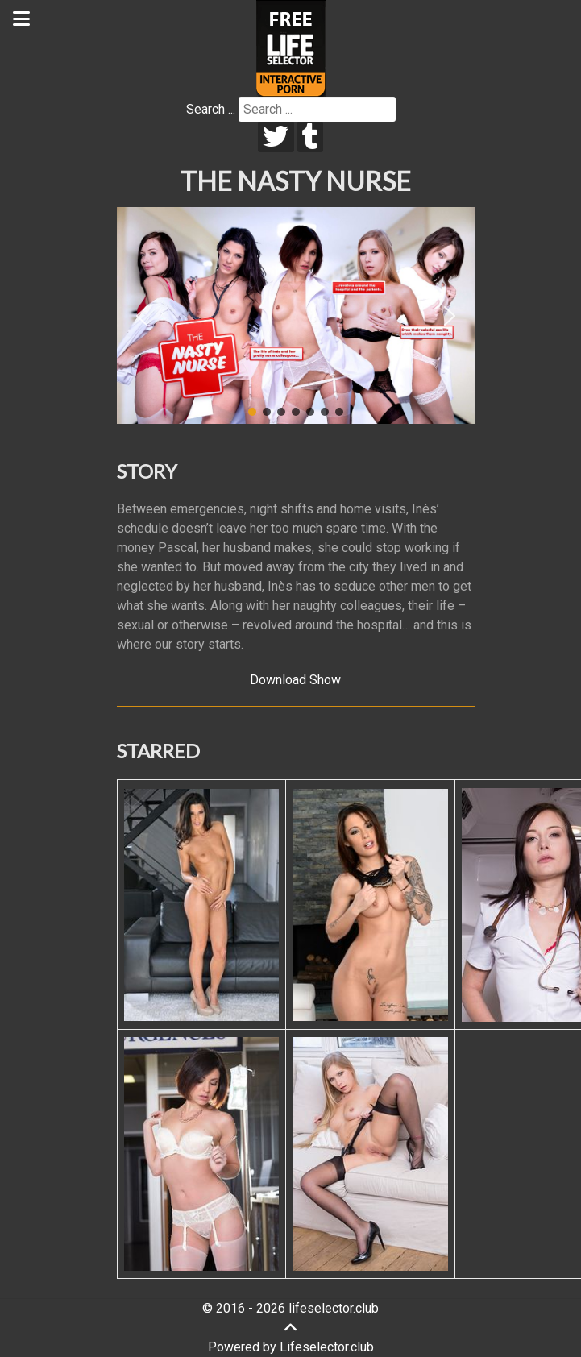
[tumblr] (310, 137)
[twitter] (276, 137)
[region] (296, 316)
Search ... (210, 109)
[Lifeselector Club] (291, 47)
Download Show (295, 679)
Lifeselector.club (327, 1347)
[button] (142, 316)
